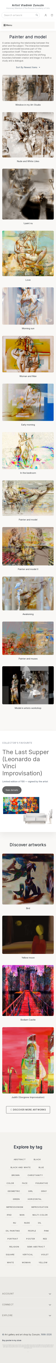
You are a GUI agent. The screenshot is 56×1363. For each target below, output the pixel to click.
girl (30, 1191)
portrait (12, 1239)
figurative (42, 1183)
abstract (20, 1159)
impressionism (14, 1207)
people (32, 1231)
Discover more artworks (29, 1109)
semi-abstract (36, 1246)
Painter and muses (28, 658)
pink (46, 1231)
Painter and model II (28, 569)
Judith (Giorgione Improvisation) (28, 1097)
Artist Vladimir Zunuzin (28, 5)
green (16, 1199)
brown (16, 1175)
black (37, 1159)
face (24, 1183)
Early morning (28, 424)
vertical (28, 1254)
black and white (21, 1167)
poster (30, 1239)
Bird (28, 908)
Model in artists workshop (28, 708)
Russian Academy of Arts (39, 8)
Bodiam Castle (28, 1019)
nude (27, 1223)
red (45, 1239)
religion (14, 1246)
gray (44, 1191)
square (10, 1254)
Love (28, 279)
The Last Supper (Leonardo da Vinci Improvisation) (25, 762)
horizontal (35, 1199)
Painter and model (28, 519)
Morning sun (28, 328)
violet (45, 1254)
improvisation (39, 1207)
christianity (35, 1175)
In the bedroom (28, 472)
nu (14, 1223)
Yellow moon (28, 957)
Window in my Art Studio (28, 104)
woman (26, 1262)
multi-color (40, 1215)
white (10, 1262)
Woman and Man (28, 376)
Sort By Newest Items (28, 67)
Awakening (28, 614)
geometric (14, 1191)
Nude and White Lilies (28, 161)
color (10, 1183)
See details (12, 790)
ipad (9, 1215)
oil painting (13, 1231)
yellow (43, 1262)
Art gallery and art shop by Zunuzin (22, 1334)
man (22, 1215)
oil (39, 1223)
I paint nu (28, 223)
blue (41, 1167)
